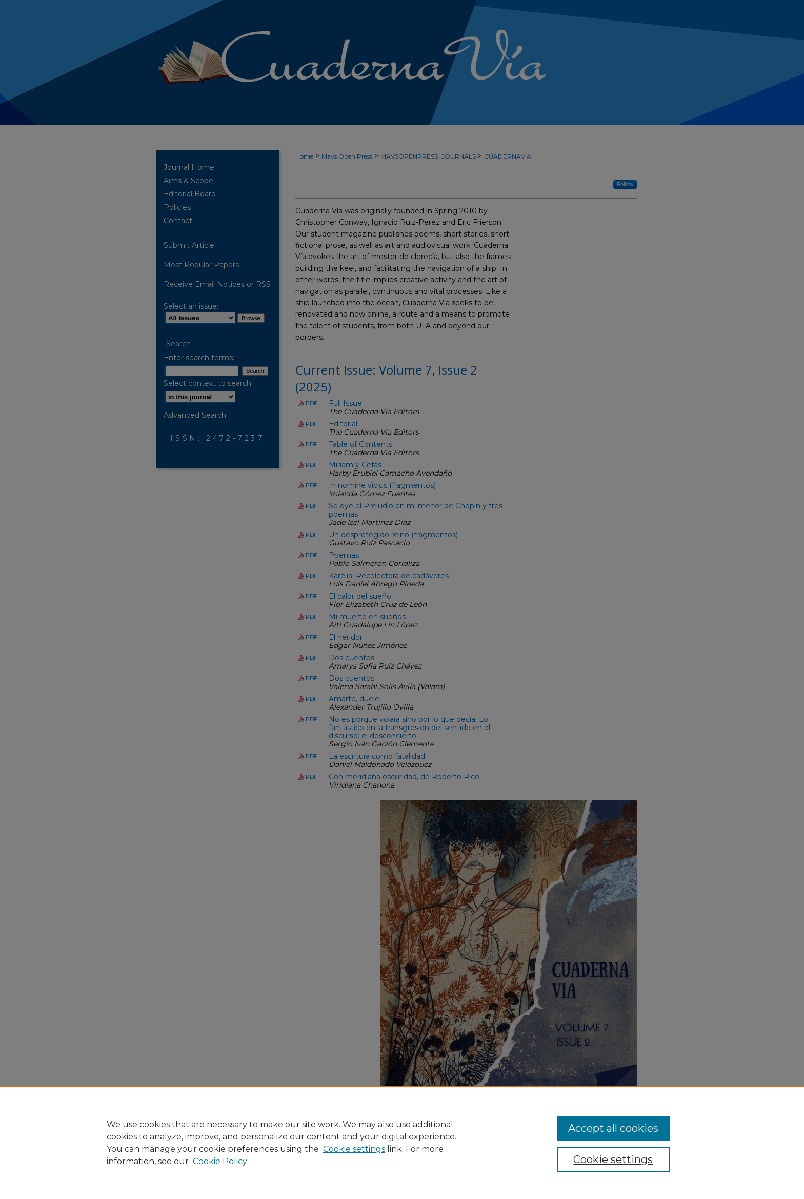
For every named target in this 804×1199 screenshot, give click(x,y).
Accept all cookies (613, 1128)
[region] (402, 1142)
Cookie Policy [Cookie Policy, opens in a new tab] (220, 1161)
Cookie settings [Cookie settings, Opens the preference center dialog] (613, 1159)
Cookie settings (354, 1149)
